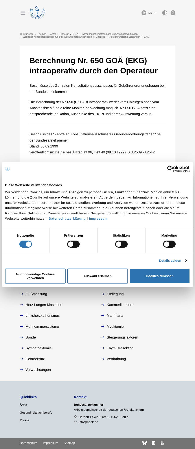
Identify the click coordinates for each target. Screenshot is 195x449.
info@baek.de (88, 422)
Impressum (98, 218)
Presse (24, 420)
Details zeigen (170, 260)
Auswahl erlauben (97, 276)
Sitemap (69, 443)
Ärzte (23, 405)
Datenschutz (28, 443)
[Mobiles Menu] (23, 12)
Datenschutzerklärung (67, 218)
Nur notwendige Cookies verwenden (35, 276)
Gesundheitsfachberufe (36, 412)
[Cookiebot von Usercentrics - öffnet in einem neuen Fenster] (170, 168)
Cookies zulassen (160, 276)
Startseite (26, 33)
